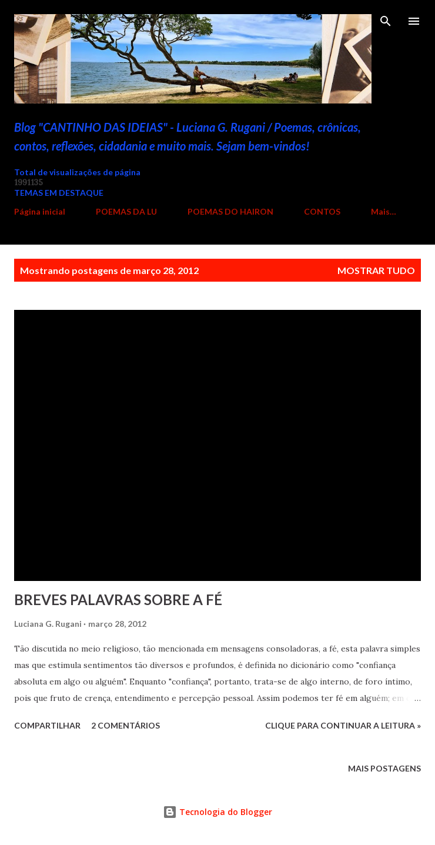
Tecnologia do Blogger (217, 811)
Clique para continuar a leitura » (343, 725)
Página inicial (39, 211)
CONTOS (322, 211)
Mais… (383, 211)
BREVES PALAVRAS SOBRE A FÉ (118, 599)
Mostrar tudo (376, 270)
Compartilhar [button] (47, 725)
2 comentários (125, 725)
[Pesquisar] (386, 21)
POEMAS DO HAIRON (230, 211)
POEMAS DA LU (126, 211)
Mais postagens (384, 768)
